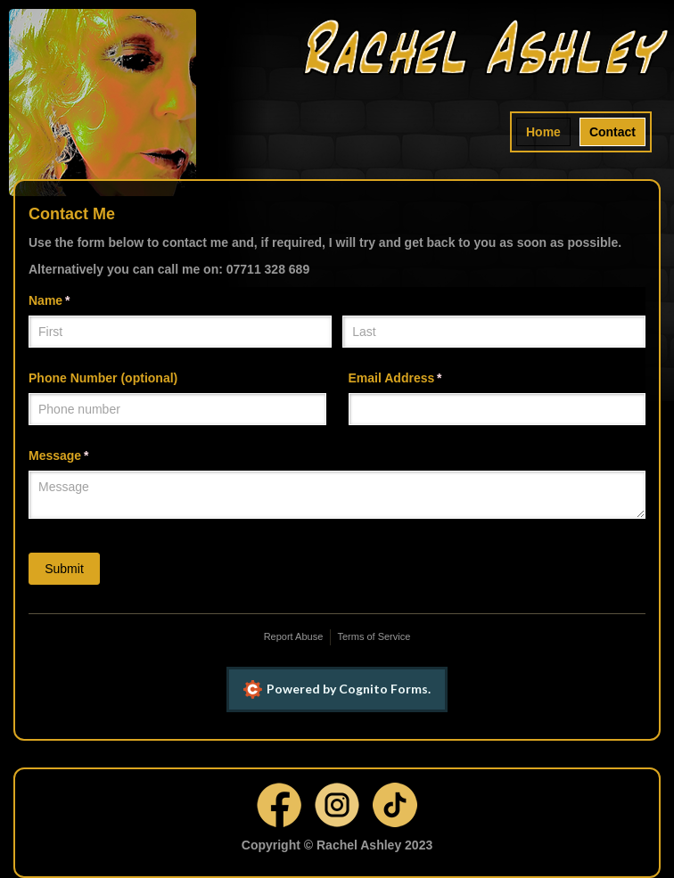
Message (84, 456)
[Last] (493, 332)
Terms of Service (373, 636)
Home (543, 132)
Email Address (421, 379)
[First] (180, 332)
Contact (612, 132)
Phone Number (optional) (103, 378)
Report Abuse (294, 636)
